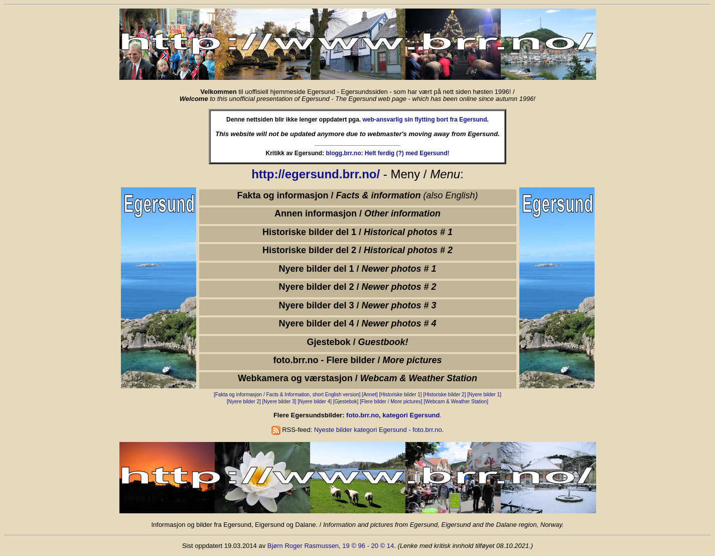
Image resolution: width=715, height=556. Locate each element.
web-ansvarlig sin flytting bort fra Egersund (424, 119)
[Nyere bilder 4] (315, 401)
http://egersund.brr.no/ (315, 174)
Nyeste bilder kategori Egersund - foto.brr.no (378, 429)
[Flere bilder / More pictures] (391, 401)
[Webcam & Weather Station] (455, 401)
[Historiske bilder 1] (400, 394)
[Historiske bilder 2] (444, 394)
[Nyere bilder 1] (484, 394)
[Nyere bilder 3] (279, 401)
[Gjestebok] (346, 401)
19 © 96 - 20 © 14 (368, 545)
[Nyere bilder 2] (244, 401)
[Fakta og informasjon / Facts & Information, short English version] (287, 394)
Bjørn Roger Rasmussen (303, 545)
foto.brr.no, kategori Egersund (393, 415)
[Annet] (370, 394)
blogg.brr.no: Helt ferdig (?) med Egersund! (388, 153)
